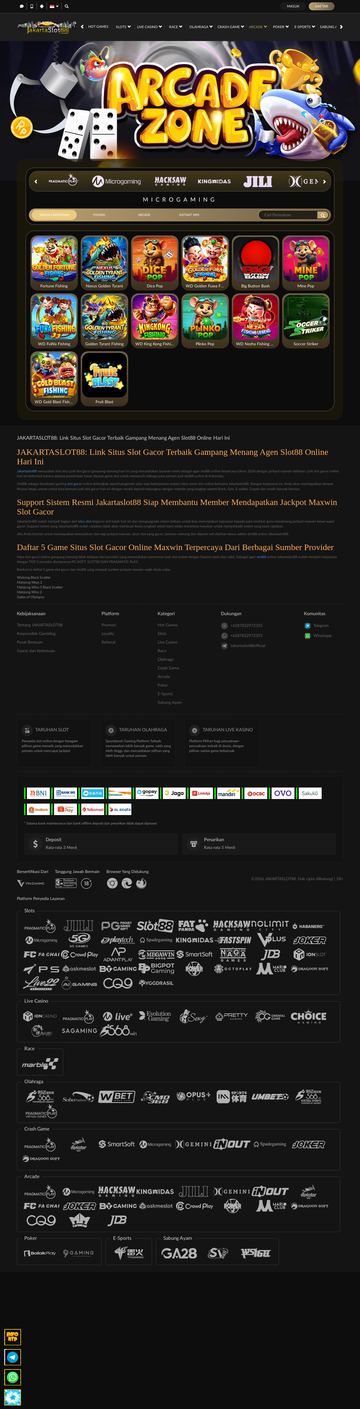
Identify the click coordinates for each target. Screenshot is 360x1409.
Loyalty (108, 634)
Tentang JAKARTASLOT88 (40, 625)
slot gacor (74, 484)
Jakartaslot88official (243, 646)
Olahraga (201, 27)
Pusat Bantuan (30, 642)
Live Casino (149, 27)
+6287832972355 (241, 626)
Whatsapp (318, 636)
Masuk (293, 6)
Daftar (321, 6)
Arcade (258, 27)
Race (175, 27)
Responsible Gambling (36, 634)
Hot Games (98, 26)
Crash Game (230, 27)
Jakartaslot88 (27, 471)
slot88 (261, 557)
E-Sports (304, 27)
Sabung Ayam (334, 27)
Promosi (109, 625)
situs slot (84, 521)
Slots (123, 27)
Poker (281, 27)
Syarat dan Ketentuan (36, 651)
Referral (108, 642)
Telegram (316, 626)
